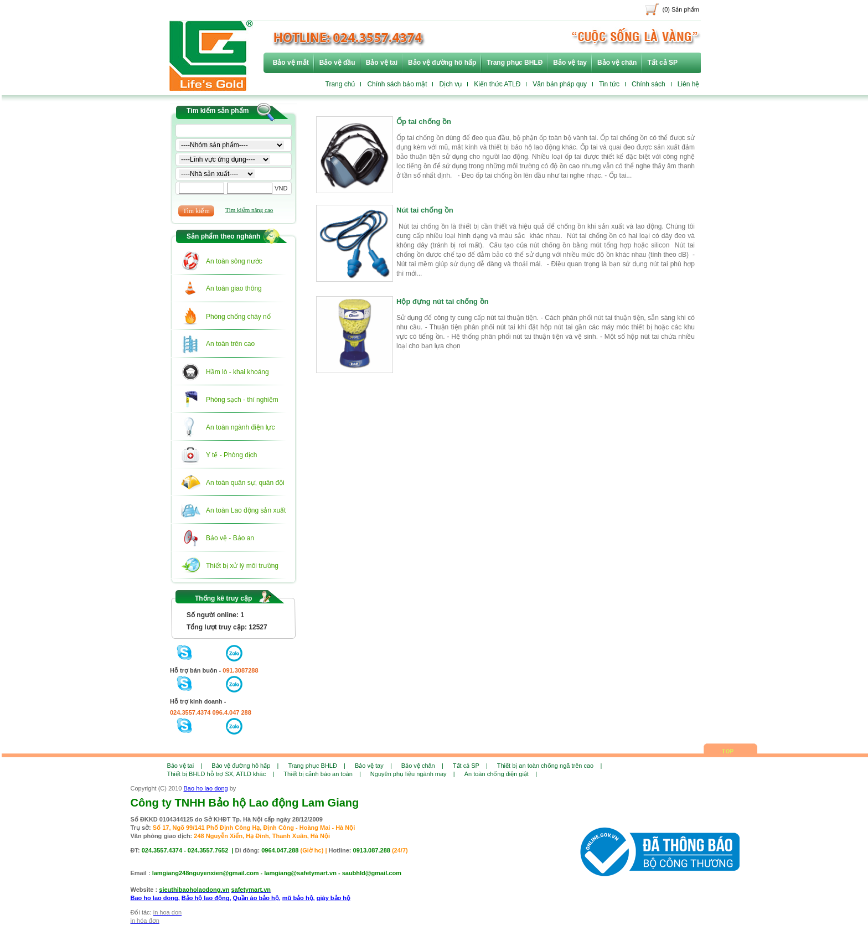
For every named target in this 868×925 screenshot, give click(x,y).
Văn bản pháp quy (560, 84)
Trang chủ (340, 84)
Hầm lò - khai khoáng (237, 372)
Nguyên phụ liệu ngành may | (412, 774)
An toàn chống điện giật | (500, 774)
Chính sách (648, 84)
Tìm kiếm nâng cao (249, 209)
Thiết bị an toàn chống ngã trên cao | (549, 765)
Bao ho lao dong (206, 788)
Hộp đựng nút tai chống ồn (442, 305)
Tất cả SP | (470, 765)
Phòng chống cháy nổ (238, 317)
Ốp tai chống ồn (423, 125)
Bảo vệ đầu (337, 62)
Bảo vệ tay (570, 62)
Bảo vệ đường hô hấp (442, 62)
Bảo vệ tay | (373, 765)
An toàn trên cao (230, 344)
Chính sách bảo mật (397, 84)
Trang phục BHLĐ (514, 62)
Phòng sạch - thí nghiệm (242, 400)
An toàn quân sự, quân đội (245, 483)
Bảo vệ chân (617, 62)
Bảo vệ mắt (291, 62)
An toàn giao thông (234, 288)
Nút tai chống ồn (424, 214)
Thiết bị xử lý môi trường (242, 566)
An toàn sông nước (234, 261)
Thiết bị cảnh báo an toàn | (322, 774)
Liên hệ (689, 84)
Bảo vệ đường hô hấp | (244, 765)
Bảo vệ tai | (185, 765)
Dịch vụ (450, 84)
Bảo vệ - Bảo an (230, 538)
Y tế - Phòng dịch (231, 455)
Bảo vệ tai (381, 62)
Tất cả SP (662, 62)
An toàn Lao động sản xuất (246, 510)
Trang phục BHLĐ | (316, 765)
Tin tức (609, 84)
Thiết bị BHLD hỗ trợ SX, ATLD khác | (221, 774)
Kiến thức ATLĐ (497, 84)
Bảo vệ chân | (422, 765)
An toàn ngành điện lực (240, 427)
